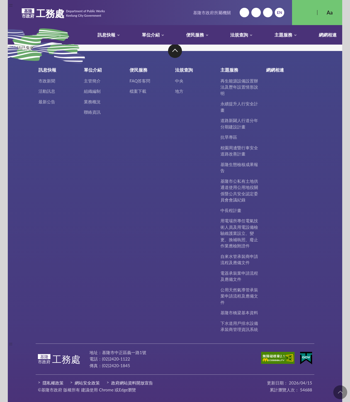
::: (11, 4)
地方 (179, 91)
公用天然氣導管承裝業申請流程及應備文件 (239, 296)
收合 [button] (175, 51)
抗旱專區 (228, 137)
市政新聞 (46, 80)
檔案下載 (138, 91)
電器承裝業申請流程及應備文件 (239, 276)
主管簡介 (92, 80)
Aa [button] (329, 12)
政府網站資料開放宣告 (132, 382)
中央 (179, 80)
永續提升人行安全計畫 (239, 107)
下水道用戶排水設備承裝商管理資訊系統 (239, 326)
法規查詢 (239, 34)
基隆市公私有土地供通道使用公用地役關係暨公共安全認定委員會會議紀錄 (239, 191)
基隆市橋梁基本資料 (239, 312)
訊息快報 (106, 34)
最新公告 (46, 101)
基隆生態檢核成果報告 (239, 167)
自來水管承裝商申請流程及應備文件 (239, 259)
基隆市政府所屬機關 (212, 12)
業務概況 (92, 101)
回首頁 (244, 12)
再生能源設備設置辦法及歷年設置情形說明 (239, 87)
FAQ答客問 (140, 80)
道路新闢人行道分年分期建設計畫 (239, 123)
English (279, 12)
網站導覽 (256, 12)
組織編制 (92, 91)
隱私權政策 (53, 382)
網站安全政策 (87, 382)
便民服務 (195, 34)
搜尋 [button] (304, 12)
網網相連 (328, 34)
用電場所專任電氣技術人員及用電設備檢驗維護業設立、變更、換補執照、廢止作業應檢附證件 (239, 233)
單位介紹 (151, 34)
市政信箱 (268, 12)
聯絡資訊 (92, 111)
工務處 (63, 13)
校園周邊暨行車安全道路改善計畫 (239, 151)
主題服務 (283, 34)
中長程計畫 (230, 210)
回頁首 (340, 392)
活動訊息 (46, 91)
